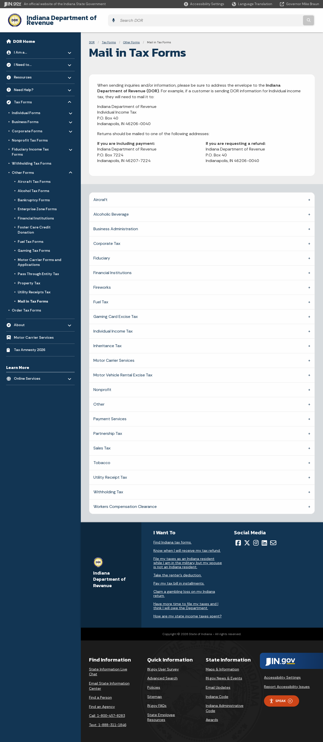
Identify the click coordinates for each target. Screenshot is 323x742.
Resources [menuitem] (29, 71)
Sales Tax (102, 444)
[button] (204, 4)
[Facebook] (238, 539)
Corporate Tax (106, 239)
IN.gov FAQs (157, 701)
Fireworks (102, 283)
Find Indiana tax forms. (172, 538)
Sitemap (154, 692)
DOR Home (24, 37)
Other (98, 400)
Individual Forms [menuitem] (27, 107)
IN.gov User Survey (163, 665)
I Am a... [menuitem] (29, 47)
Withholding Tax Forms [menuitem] (31, 159)
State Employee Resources (161, 713)
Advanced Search (162, 674)
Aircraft (100, 195)
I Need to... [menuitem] (29, 59)
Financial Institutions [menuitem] (36, 214)
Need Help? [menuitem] (29, 84)
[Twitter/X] (247, 539)
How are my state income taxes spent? (187, 612)
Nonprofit (102, 385)
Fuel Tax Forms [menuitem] (30, 237)
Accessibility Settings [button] (282, 673)
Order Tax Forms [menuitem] (26, 306)
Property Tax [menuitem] (29, 279)
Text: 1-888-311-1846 (107, 721)
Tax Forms (109, 38)
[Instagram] (256, 539)
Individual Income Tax (113, 327)
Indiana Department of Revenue (70, 18)
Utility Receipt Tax (110, 473)
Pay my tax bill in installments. (178, 579)
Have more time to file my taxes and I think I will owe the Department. (185, 602)
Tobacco (101, 459)
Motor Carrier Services (113, 356)
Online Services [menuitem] (29, 373)
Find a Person (100, 693)
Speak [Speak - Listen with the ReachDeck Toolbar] (280, 697)
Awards (212, 716)
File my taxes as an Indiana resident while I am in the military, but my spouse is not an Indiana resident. (187, 559)
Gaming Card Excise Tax (115, 312)
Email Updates (218, 683)
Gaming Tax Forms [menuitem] (34, 246)
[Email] (273, 539)
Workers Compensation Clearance (125, 502)
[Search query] (281, 18)
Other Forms (131, 38)
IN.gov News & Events (224, 674)
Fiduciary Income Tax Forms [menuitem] (30, 147)
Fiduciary (101, 254)
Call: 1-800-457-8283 (107, 711)
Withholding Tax (108, 488)
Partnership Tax (107, 429)
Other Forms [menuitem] (27, 167)
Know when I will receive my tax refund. (187, 546)
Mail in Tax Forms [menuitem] (33, 297)
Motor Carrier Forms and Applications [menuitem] (39, 258)
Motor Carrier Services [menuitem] (34, 333)
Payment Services (109, 415)
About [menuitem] (29, 319)
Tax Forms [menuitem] (29, 96)
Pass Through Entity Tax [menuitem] (38, 270)
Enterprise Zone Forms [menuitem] (37, 205)
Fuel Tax (100, 298)
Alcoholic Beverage (111, 210)
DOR (92, 38)
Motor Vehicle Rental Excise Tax (122, 371)
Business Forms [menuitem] (27, 117)
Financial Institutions (112, 269)
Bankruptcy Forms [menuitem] (34, 196)
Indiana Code (217, 692)
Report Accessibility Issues (287, 682)
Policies (153, 683)
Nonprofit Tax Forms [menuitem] (30, 136)
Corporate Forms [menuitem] (27, 126)
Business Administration (115, 225)
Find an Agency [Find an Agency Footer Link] (102, 702)
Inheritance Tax (107, 342)
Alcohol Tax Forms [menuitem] (33, 187)
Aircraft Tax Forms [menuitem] (34, 177)
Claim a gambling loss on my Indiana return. (184, 589)
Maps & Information (222, 665)
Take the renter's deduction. (177, 571)
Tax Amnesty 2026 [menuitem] (29, 346)
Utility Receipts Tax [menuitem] (34, 288)
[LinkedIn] (264, 539)
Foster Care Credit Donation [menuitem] (34, 226)
